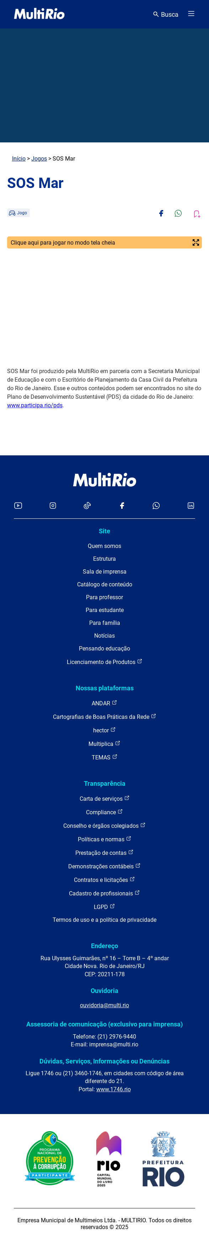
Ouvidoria (104, 990)
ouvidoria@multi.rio (104, 1005)
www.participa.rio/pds (35, 405)
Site (104, 531)
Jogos (39, 158)
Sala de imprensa (105, 571)
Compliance (104, 812)
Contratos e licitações (104, 879)
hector (104, 730)
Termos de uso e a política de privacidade (104, 919)
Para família (104, 623)
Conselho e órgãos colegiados (104, 825)
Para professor (104, 597)
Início (19, 158)
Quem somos (104, 546)
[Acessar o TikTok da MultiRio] (87, 506)
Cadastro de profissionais (104, 893)
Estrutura (104, 558)
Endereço (104, 946)
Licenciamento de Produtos (105, 661)
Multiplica (104, 743)
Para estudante (105, 610)
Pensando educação (104, 648)
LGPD (104, 906)
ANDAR (104, 703)
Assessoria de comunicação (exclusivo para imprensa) (104, 1024)
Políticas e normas (105, 839)
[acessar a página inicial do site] (39, 14)
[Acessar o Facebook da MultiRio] (122, 506)
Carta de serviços (105, 798)
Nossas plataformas (105, 688)
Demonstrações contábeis (104, 866)
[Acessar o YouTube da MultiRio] (18, 506)
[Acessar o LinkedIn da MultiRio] (191, 506)
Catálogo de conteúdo (104, 584)
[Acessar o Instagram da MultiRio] (52, 506)
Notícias (104, 635)
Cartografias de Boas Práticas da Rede (104, 716)
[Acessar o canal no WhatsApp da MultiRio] (156, 506)
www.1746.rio (113, 1089)
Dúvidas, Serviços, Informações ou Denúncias (104, 1061)
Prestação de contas (104, 852)
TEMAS (105, 757)
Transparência (104, 783)
